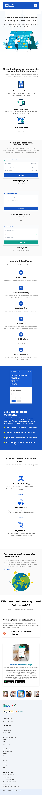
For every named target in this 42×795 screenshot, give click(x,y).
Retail (4, 742)
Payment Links (7, 730)
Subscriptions (6, 735)
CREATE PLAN (21, 175)
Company (5, 763)
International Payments (9, 737)
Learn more (21, 494)
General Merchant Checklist (11, 786)
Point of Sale (6, 739)
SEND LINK (21, 208)
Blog (4, 767)
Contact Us (6, 765)
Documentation (7, 751)
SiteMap (4, 793)
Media (18, 793)
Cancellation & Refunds (9, 779)
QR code (5, 728)
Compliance (6, 784)
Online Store (6, 744)
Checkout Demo (7, 756)
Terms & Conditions (8, 775)
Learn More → (7, 569)
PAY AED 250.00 (21, 242)
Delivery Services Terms (9, 782)
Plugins (5, 753)
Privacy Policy (7, 777)
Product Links (6, 732)
